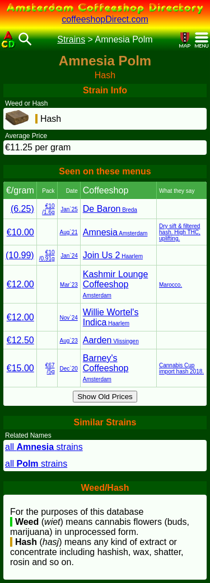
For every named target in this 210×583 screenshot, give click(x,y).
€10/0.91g (47, 255)
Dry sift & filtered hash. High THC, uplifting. (179, 232)
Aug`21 (69, 232)
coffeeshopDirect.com (105, 19)
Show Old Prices (105, 396)
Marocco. (170, 285)
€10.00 (20, 232)
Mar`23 (69, 285)
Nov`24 (69, 318)
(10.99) (20, 255)
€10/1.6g (48, 209)
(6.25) (22, 209)
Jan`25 (69, 209)
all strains (44, 447)
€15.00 (20, 368)
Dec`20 (69, 369)
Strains (71, 39)
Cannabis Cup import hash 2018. (181, 368)
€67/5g (50, 368)
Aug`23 (69, 341)
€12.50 (20, 340)
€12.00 (20, 284)
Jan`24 (69, 256)
